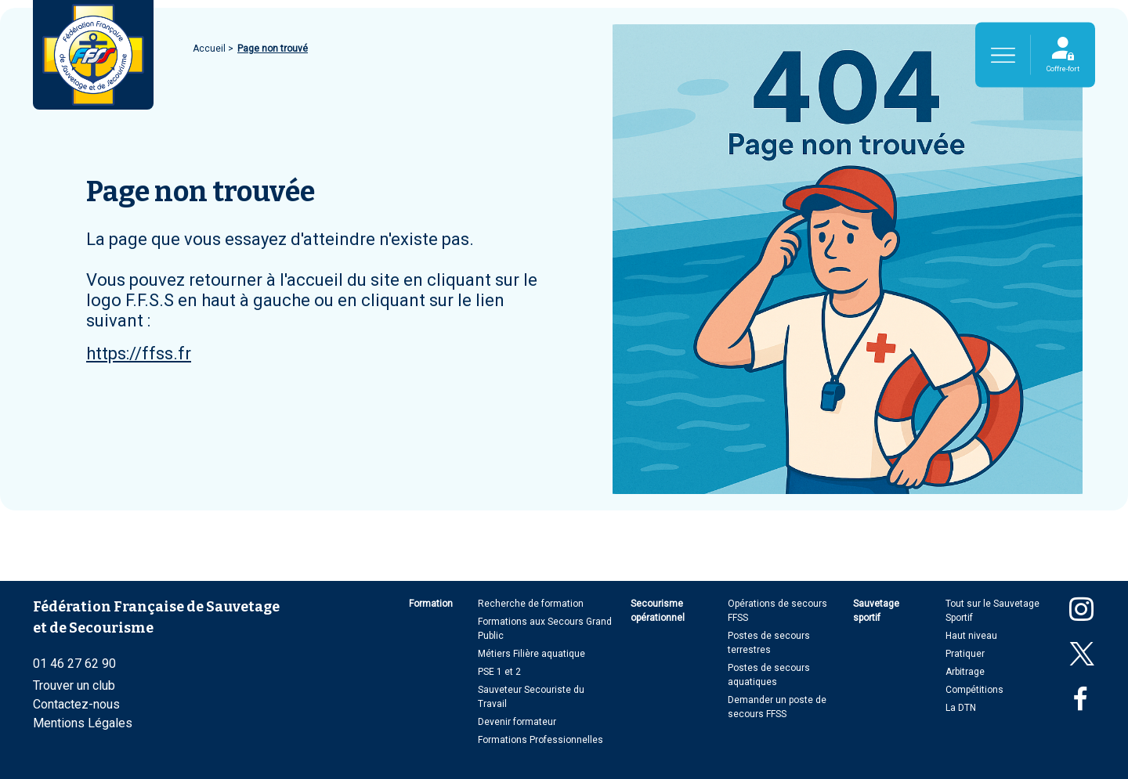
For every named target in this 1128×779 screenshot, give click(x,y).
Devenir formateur (517, 721)
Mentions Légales (82, 723)
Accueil (210, 48)
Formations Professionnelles (540, 739)
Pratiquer (965, 653)
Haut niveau (971, 635)
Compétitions (974, 689)
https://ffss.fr (138, 353)
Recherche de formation (531, 603)
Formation (431, 603)
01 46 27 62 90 (74, 663)
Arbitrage (965, 671)
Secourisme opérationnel (658, 610)
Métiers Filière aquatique (531, 653)
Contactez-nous (76, 704)
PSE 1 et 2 (499, 671)
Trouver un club (74, 685)
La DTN (960, 707)
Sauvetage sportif (876, 610)
